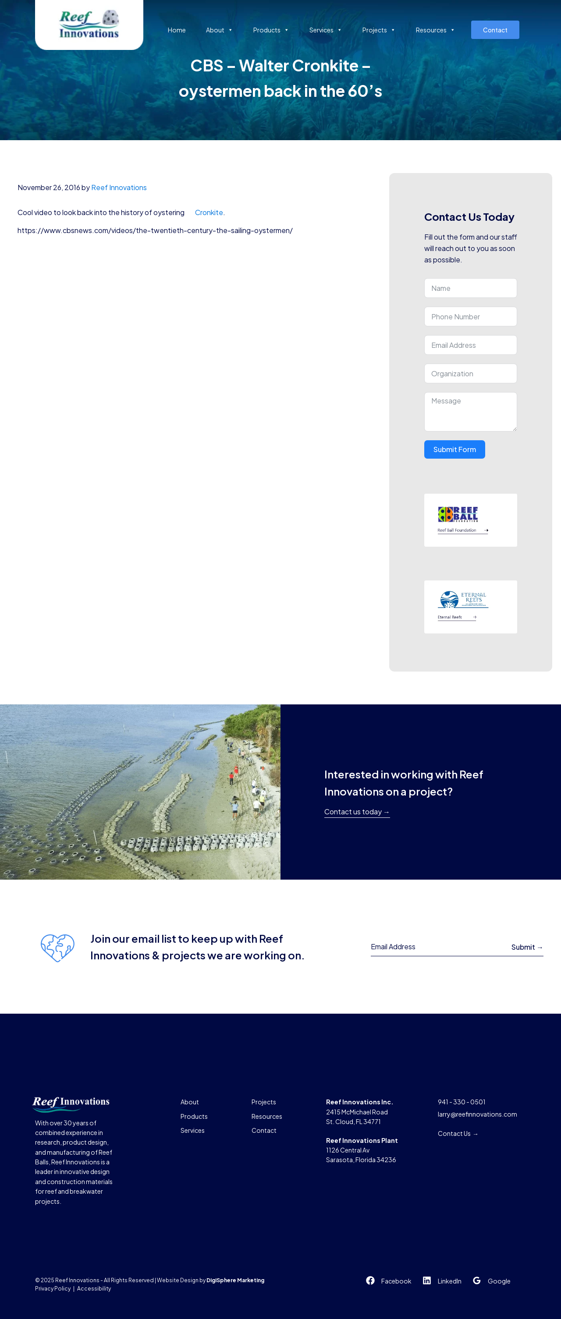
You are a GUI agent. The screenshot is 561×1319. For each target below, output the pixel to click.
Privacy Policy (53, 1288)
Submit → (527, 946)
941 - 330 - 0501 (462, 1102)
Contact (495, 30)
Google (499, 1281)
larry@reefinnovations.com (477, 1114)
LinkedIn (450, 1281)
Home (177, 30)
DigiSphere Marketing (235, 1280)
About (219, 30)
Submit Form (454, 449)
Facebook (396, 1281)
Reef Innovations (119, 187)
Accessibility (94, 1288)
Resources (435, 30)
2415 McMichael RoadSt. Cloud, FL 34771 (360, 1111)
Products (271, 30)
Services (325, 30)
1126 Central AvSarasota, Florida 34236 (362, 1150)
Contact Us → (458, 1133)
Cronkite (209, 212)
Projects (379, 30)
